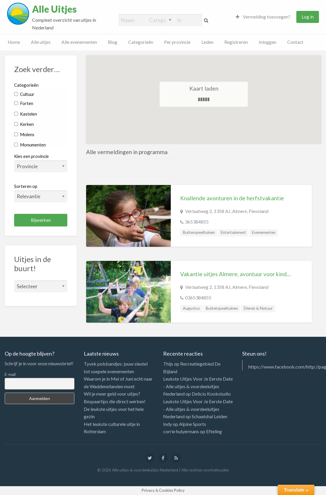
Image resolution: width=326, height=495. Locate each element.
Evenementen (263, 232)
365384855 (197, 221)
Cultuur (24, 94)
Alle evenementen (79, 42)
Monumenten (30, 144)
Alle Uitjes (54, 9)
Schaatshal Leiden (209, 416)
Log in (308, 16)
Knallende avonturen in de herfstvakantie (232, 198)
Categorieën (140, 42)
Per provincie (177, 42)
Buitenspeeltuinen (199, 232)
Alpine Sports (192, 424)
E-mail (10, 374)
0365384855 (198, 297)
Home (14, 42)
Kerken (24, 124)
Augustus (191, 308)
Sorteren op (40, 193)
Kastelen (25, 113)
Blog (112, 42)
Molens (24, 134)
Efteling (214, 431)
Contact (295, 42)
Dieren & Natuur (258, 308)
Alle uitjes (41, 42)
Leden (207, 42)
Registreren (236, 42)
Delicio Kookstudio (211, 393)
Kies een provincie (31, 156)
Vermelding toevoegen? (263, 16)
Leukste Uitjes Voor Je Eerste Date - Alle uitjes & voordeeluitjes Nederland (198, 386)
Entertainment (233, 232)
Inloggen (267, 42)
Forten (23, 103)
